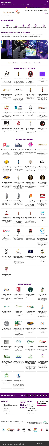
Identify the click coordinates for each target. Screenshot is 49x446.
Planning (31, 10)
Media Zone (30, 406)
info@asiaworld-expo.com (9, 414)
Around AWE (23, 407)
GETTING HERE (37, 7)
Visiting (35, 10)
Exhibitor (22, 402)
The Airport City (31, 404)
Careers (29, 412)
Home (2, 15)
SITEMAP (21, 421)
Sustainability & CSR (32, 410)
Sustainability (37, 62)
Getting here (23, 405)
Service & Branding (26, 62)
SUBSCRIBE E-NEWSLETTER (7, 395)
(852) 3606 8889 (6, 412)
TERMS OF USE (16, 421)
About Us (45, 10)
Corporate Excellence (13, 62)
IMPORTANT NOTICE (27, 7)
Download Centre (31, 408)
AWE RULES (3, 421)
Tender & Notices (31, 414)
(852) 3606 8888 (6, 410)
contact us (23, 409)
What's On (27, 10)
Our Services (40, 10)
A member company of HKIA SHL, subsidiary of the (34, 423)
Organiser (23, 401)
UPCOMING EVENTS (31, 7)
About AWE (10, 15)
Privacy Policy (21, 444)
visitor (22, 404)
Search (47, 13)
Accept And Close (41, 443)
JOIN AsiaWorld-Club (44, 7)
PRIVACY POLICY (9, 421)
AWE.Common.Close (47, 1)
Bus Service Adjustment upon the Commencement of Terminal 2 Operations (17, 4)
